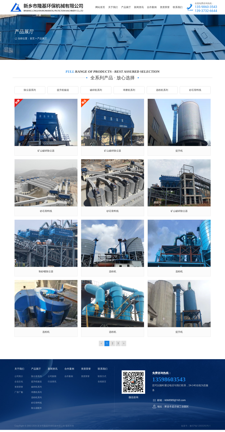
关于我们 (113, 7)
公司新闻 (52, 378)
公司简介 (19, 378)
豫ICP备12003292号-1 (200, 428)
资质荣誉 (165, 7)
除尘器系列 (30, 90)
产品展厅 (126, 7)
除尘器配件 (36, 410)
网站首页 (100, 7)
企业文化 (19, 383)
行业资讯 (52, 383)
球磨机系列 (129, 90)
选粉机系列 (162, 90)
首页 (32, 39)
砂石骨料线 (195, 90)
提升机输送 (63, 90)
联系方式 (102, 378)
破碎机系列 (96, 90)
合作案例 (152, 7)
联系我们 (177, 7)
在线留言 (102, 383)
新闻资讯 (139, 7)
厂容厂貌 (19, 394)
